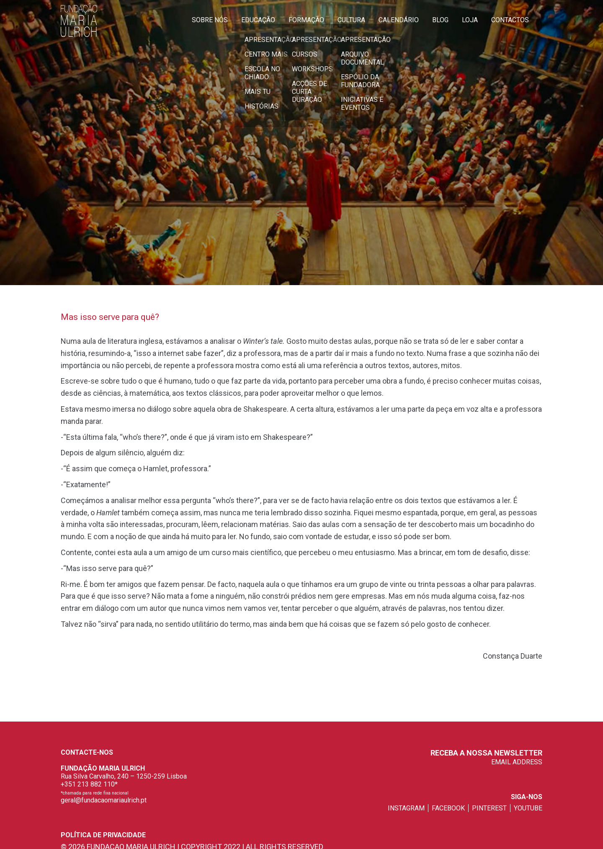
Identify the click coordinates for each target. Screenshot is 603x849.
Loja (470, 20)
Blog (440, 20)
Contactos (510, 20)
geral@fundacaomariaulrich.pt (104, 800)
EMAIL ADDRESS (516, 762)
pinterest (489, 808)
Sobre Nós (210, 20)
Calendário (399, 20)
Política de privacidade (103, 835)
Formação (306, 20)
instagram (406, 808)
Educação (258, 20)
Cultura (351, 20)
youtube (528, 808)
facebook (448, 808)
